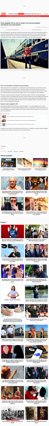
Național (28, 16)
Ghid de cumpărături (6, 156)
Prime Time (34, 14)
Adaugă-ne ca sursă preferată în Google (12, 29)
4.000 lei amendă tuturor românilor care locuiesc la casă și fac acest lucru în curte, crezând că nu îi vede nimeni (12, 340)
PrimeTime (36, 195)
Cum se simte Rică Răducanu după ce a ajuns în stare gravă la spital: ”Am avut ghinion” (36, 320)
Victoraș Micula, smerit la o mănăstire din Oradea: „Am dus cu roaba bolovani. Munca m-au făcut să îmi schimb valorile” (12, 213)
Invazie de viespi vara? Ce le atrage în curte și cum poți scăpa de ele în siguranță (24, 169)
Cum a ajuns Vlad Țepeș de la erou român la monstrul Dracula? (36, 422)
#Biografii (37, 420)
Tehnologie (25, 16)
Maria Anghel (4, 146)
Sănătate (31, 16)
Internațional (16, 16)
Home (1, 21)
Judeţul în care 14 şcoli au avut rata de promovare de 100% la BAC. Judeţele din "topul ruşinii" (36, 240)
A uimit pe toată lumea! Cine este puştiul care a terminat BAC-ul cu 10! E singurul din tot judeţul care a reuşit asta (36, 300)
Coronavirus (36, 16)
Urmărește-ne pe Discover (36, 29)
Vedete (25, 14)
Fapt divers (21, 16)
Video (29, 14)
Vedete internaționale (12, 195)
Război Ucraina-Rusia (10, 16)
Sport (38, 14)
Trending (16, 14)
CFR (47, 32)
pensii (2, 148)
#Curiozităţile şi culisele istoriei (13, 420)
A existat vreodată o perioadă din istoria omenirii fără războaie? (12, 422)
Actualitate (21, 14)
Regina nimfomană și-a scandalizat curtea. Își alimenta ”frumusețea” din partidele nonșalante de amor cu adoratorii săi (36, 402)
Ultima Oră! (11, 14)
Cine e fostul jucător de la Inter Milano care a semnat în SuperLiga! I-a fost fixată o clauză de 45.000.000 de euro (12, 240)
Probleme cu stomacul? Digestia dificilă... (12, 300)
